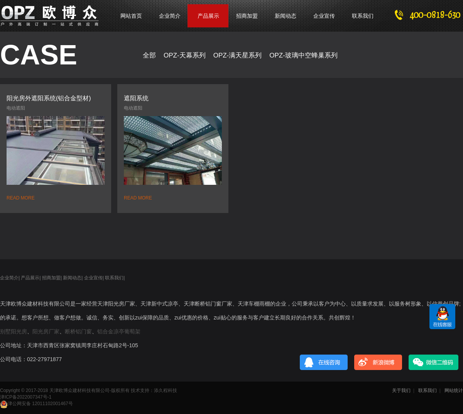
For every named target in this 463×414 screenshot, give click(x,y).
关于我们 (401, 390)
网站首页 (131, 16)
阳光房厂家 (45, 331)
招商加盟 (247, 16)
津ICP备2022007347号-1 (25, 397)
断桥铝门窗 (78, 331)
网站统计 (453, 390)
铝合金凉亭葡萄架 (118, 331)
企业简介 (170, 16)
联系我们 (362, 16)
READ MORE (21, 198)
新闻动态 (285, 16)
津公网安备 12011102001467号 (36, 403)
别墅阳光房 (13, 331)
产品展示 (30, 278)
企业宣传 (324, 16)
